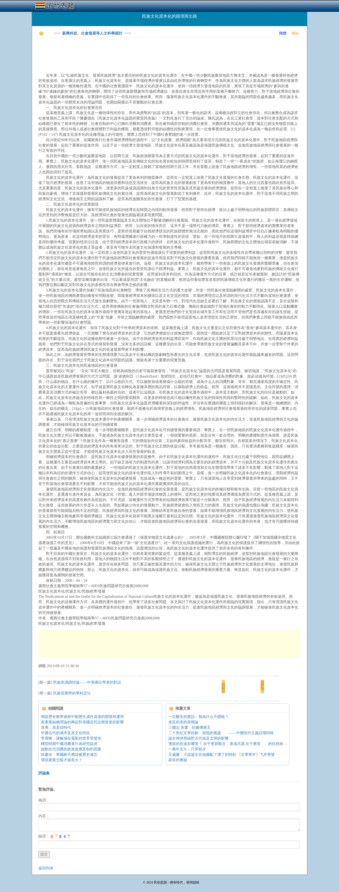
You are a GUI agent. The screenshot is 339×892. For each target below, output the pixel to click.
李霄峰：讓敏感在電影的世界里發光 (71, 738)
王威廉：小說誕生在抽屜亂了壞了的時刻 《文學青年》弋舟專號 (221, 755)
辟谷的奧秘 (177, 760)
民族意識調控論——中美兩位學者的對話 (87, 682)
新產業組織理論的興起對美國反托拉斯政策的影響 (82, 722)
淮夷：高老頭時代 (56, 727)
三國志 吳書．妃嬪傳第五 (189, 727)
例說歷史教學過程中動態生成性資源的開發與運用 (82, 717)
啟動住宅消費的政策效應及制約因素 (71, 749)
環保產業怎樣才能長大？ (61, 760)
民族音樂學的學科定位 (72, 693)
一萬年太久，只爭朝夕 (187, 749)
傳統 (295, 33)
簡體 (283, 33)
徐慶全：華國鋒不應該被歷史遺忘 (69, 755)
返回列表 (45, 868)
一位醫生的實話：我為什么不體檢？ (198, 717)
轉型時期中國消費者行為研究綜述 (69, 744)
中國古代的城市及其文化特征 (65, 733)
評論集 (44, 773)
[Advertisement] (124, 51)
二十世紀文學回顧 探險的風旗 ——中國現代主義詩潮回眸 (221, 733)
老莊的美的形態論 (183, 722)
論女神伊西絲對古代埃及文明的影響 (198, 738)
